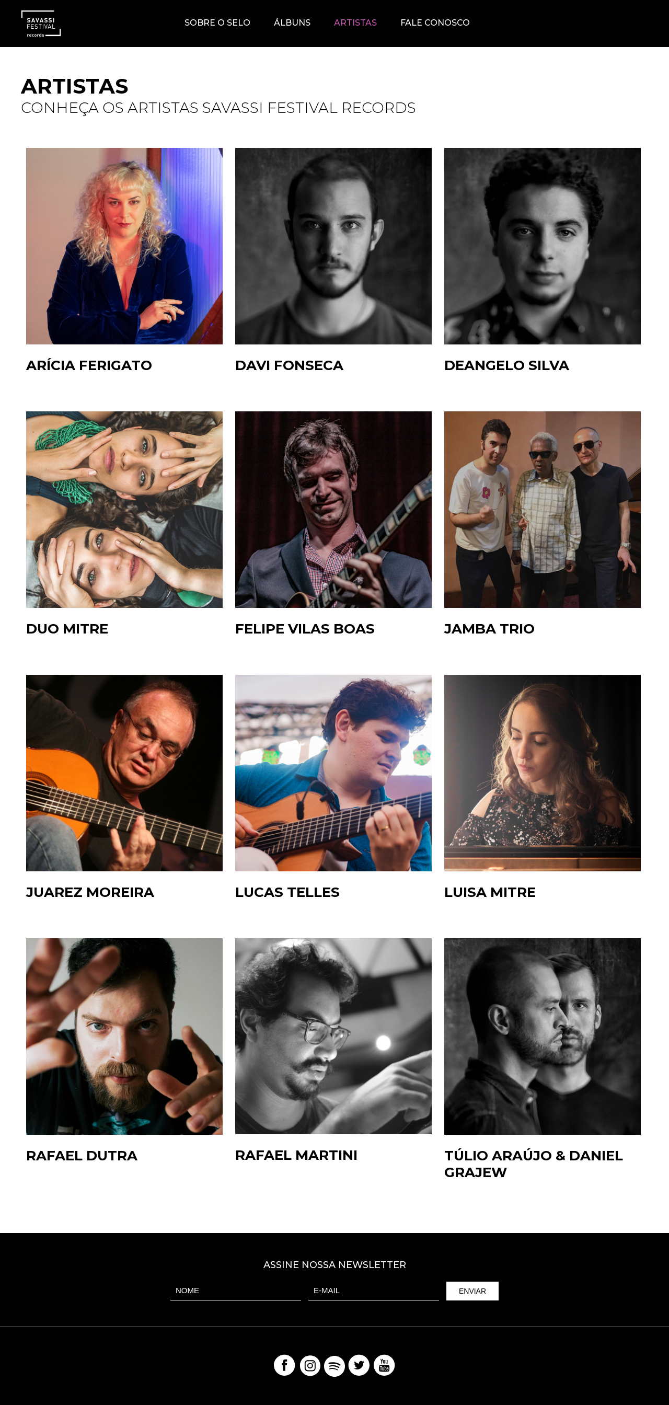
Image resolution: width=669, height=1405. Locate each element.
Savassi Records (41, 23)
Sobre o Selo (217, 23)
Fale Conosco (435, 23)
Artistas (355, 23)
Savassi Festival (620, 23)
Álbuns (292, 23)
